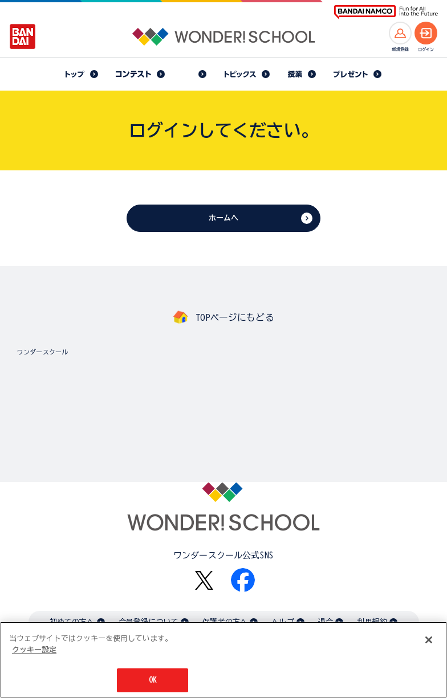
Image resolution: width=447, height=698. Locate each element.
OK (153, 681)
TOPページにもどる (235, 317)
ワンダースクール (42, 352)
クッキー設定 (34, 650)
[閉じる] (428, 641)
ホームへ (224, 218)
